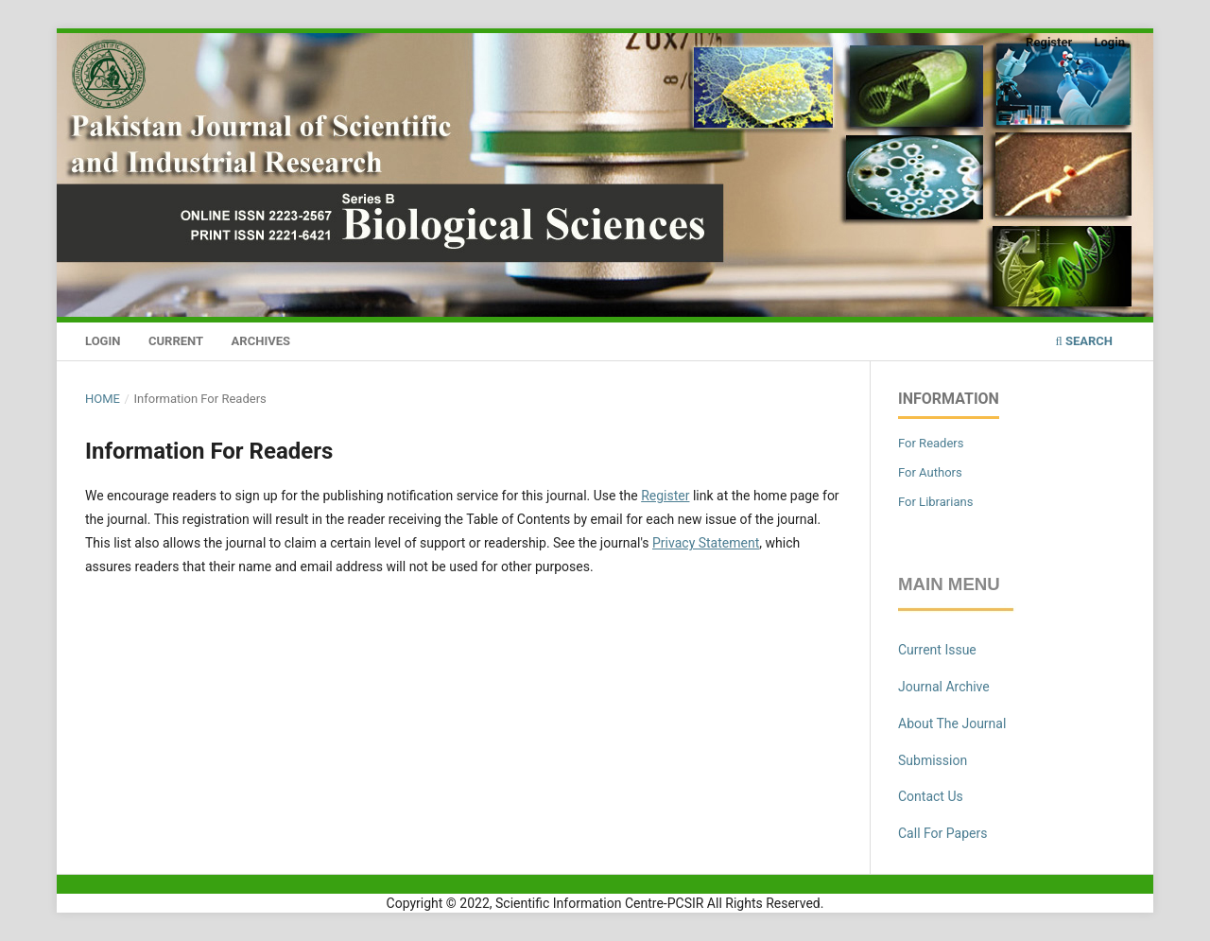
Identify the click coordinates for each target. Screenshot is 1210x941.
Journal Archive (944, 686)
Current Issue (937, 649)
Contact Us (930, 796)
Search (1084, 341)
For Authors (930, 472)
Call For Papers (942, 833)
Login (102, 341)
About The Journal (952, 723)
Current (175, 341)
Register (1049, 42)
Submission (932, 760)
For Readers (931, 443)
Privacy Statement (705, 542)
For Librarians (935, 502)
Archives (261, 341)
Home (102, 399)
